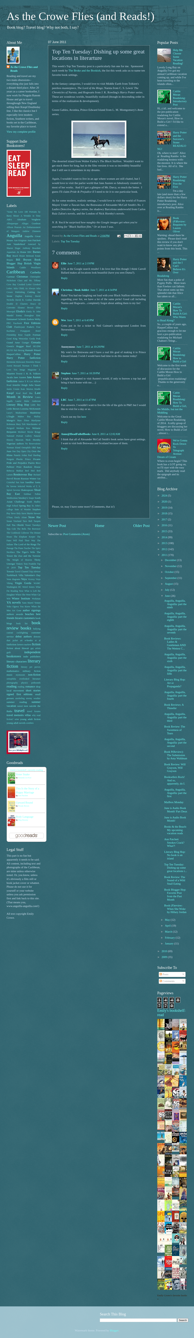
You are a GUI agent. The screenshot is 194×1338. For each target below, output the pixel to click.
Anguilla (14, 235)
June (168, 595)
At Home (21, 252)
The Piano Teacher (22, 548)
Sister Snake (23, 774)
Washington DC (14, 587)
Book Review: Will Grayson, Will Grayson (175, 767)
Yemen (37, 603)
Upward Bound (24, 802)
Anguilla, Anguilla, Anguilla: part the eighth (175, 616)
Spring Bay (25, 505)
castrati (10, 633)
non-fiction (34, 674)
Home (99, 526)
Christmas (22, 276)
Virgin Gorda (23, 583)
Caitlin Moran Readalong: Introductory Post (180, 98)
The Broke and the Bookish (85, 70)
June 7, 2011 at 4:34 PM (103, 289)
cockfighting (22, 633)
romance (30, 686)
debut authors (23, 636)
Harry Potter (32, 354)
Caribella (35, 272)
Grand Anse (13, 342)
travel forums (33, 711)
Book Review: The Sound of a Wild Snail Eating (174, 880)
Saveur (13, 486)
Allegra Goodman (31, 223)
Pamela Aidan (20, 455)
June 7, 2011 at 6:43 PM (80, 320)
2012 (165, 549)
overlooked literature (29, 679)
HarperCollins (14, 354)
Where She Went (23, 595)
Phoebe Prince (23, 459)
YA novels (14, 602)
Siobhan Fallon (32, 494)
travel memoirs (15, 715)
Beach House (18, 256)
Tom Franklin (30, 564)
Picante (36, 459)
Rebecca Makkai (15, 471)
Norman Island (13, 447)
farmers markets (24, 644)
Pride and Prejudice (17, 462)
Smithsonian (12, 498)
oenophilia (11, 679)
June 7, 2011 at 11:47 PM (82, 399)
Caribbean (16, 271)
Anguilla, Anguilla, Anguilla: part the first (175, 793)
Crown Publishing (16, 292)
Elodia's (20, 311)
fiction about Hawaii (18, 648)
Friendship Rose (15, 335)
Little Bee (35, 405)
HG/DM (36, 346)
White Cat (35, 595)
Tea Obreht (18, 525)
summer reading (17, 702)
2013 (165, 543)
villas (28, 715)
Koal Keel (21, 393)
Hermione (11, 362)
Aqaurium (11, 252)
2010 (165, 951)
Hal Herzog (19, 350)
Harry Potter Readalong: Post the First (180, 181)
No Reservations (32, 443)
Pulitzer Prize (14, 466)
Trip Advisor (34, 571)
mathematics (13, 671)
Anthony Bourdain (31, 248)
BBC (29, 252)
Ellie (63, 263)
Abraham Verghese (28, 219)
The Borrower (33, 529)
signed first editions (19, 694)
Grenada (35, 342)
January (169, 943)
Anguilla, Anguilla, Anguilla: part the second (175, 742)
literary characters (17, 661)
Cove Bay (11, 284)
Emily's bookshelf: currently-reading (26, 770)
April (168, 925)
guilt (9, 652)
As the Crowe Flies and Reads (24, 68)
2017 (165, 519)
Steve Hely (16, 513)
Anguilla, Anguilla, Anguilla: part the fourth (175, 695)
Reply (64, 278)
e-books (29, 640)
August (169, 583)
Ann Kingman (20, 240)
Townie (10, 571)
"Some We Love (15, 212)
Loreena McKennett (30, 408)
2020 (165, 501)
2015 (165, 531)
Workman (36, 599)
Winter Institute (21, 598)
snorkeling (20, 698)
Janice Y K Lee (25, 381)
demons (37, 637)
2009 (165, 957)
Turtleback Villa (15, 575)
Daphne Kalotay (23, 296)
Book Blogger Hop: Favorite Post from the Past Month (175, 894)
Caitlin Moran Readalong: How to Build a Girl (179, 355)
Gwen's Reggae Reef (19, 346)
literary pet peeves (30, 667)
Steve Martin (27, 513)
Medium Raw (23, 428)
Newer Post (57, 526)
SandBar (29, 482)
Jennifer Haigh (19, 385)
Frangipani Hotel (30, 331)
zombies (30, 723)
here (83, 416)
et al (37, 640)
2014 (165, 537)
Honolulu (30, 362)
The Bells (21, 529)
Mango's (11, 420)
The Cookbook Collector (18, 533)
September (171, 577)
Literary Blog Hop (18, 404)
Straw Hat (34, 517)
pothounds (35, 683)
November (171, 566)
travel (19, 710)
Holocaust (20, 362)
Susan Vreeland (14, 521)
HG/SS (10, 350)
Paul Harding (34, 455)
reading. (21, 687)
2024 (165, 495)
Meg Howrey (23, 820)
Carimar (11, 276)
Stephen (66, 373)
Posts (164, 974)
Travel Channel (21, 571)
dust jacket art (14, 640)
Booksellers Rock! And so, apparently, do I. (174, 780)
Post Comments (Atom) (76, 534)
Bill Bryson (23, 259)
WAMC (37, 583)
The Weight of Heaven (19, 560)
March (169, 931)
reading (12, 686)
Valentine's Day (32, 575)
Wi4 (8, 599)
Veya (24, 579)
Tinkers (19, 564)
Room (17, 478)
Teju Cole (11, 529)
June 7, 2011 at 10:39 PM (86, 373)
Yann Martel (28, 603)
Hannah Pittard (32, 350)
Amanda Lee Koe (24, 778)
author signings (31, 610)
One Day (16, 451)
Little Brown (13, 408)
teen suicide (30, 706)
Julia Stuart (34, 385)
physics (24, 683)
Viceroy (31, 579)
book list (21, 623)
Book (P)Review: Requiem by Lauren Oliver (179, 225)
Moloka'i (22, 432)
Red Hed (29, 471)
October (169, 571)
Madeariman (21, 413)
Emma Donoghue (25, 315)
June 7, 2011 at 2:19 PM (81, 263)
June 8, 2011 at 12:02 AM (106, 434)
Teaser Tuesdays (32, 525)
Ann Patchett (33, 240)
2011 (165, 554)
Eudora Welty (33, 319)
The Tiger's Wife (25, 552)
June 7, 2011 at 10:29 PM (90, 346)
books (26, 628)
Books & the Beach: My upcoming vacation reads (175, 830)
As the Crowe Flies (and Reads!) (80, 16)
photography (12, 683)
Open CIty (26, 451)
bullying (36, 629)
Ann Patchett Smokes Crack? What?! (174, 842)
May (168, 919)
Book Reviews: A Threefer (174, 706)
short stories (33, 690)
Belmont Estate (33, 256)
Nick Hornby (33, 439)
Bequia (10, 260)
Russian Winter (28, 478)
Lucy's (9, 413)
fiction (36, 644)
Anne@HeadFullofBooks (76, 434)
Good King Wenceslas (17, 339)
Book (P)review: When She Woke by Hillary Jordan (175, 909)
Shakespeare (27, 490)
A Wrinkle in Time (30, 216)
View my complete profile (21, 131)
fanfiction (11, 644)
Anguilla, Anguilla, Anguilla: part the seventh (175, 629)
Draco (33, 304)
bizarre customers (25, 618)
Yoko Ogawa (13, 606)
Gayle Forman (32, 334)
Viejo (38, 579)
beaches (29, 614)
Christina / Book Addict (75, 289)
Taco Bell (27, 521)
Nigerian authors (15, 443)
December (171, 560)
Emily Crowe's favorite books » (172, 1297)
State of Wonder (23, 509)
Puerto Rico (34, 462)
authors (10, 614)
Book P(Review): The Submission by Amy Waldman (175, 755)
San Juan (20, 482)
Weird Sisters (28, 587)
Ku (30, 393)
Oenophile (26, 447)
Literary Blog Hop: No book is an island (175, 855)
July (167, 589)
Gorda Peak (34, 339)
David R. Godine (23, 300)
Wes (63, 320)
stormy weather (33, 698)
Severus (16, 490)
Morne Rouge (33, 432)
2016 (165, 525)
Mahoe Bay (24, 416)
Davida (36, 299)
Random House (32, 466)
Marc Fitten (23, 420)
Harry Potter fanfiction (23, 357)
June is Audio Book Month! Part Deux (175, 810)
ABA (9, 219)
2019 (165, 507)
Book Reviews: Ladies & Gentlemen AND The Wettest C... (175, 643)
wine (17, 719)
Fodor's (30, 326)
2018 (165, 513)
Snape (31, 498)
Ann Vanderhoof (16, 244)
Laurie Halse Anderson (27, 401)
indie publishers (31, 656)
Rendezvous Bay (23, 474)
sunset (20, 706)
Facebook (17, 323)
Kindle (37, 389)
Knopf (10, 393)
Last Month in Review (23, 395)
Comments (167, 981)
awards (19, 614)
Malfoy (37, 416)
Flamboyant (19, 327)
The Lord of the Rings (25, 544)
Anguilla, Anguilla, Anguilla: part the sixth (175, 657)
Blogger (114, 1330)
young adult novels (16, 722)
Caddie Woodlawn (30, 267)
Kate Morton (27, 389)
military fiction (31, 671)
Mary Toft (20, 424)
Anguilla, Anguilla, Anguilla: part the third (175, 717)
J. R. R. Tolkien (32, 373)
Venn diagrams (13, 579)
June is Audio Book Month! (175, 819)
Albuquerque (12, 223)
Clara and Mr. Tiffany (29, 280)
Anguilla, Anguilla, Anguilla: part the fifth (175, 670)
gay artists (35, 648)
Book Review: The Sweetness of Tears (174, 730)
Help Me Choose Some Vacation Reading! (178, 57)
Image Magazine (28, 370)
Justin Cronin (13, 389)
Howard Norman (21, 366)
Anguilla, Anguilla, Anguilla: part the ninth (175, 604)
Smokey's (23, 497)
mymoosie (20, 675)
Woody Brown (23, 806)
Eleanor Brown (25, 307)
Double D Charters (17, 304)
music (10, 674)
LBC (64, 399)
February (170, 937)
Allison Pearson (14, 227)
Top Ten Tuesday (70, 241)
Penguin (10, 459)
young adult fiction (30, 719)
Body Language (25, 816)
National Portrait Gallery (19, 436)
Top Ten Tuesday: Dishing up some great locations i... (175, 868)
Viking (10, 583)
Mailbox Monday (174, 802)
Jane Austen (20, 377)
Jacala (10, 377)
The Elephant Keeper (24, 537)
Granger (25, 342)
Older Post (141, 526)
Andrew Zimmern (31, 231)
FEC (9, 323)
